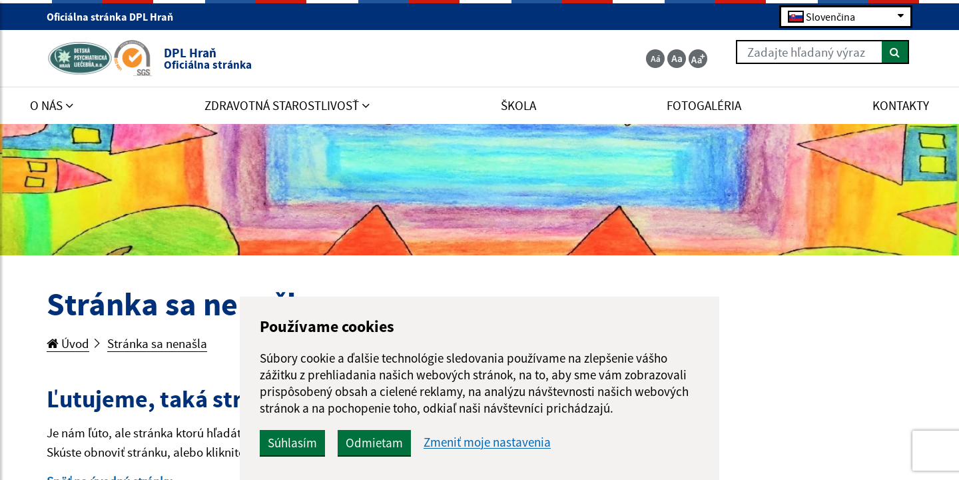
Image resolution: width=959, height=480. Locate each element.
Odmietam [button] (374, 443)
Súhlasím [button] (292, 443)
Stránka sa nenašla (157, 343)
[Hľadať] (895, 52)
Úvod (68, 343)
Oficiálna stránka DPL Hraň (115, 16)
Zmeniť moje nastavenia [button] (487, 442)
